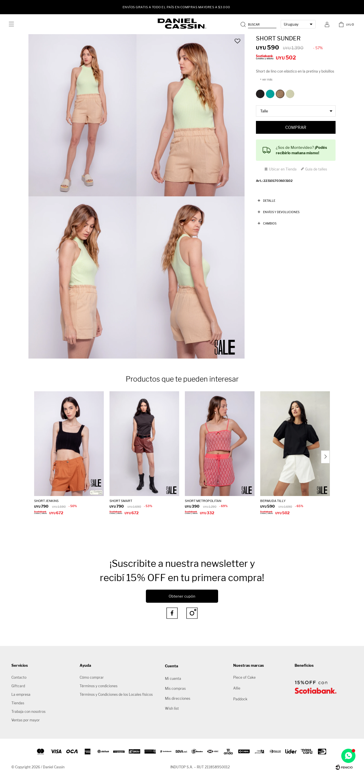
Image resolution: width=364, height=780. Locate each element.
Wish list (172, 708)
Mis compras (175, 688)
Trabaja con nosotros (28, 711)
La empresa (20, 694)
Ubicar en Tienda (283, 169)
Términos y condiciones (98, 686)
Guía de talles (316, 169)
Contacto (18, 677)
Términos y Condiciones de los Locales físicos (116, 694)
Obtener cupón (182, 596)
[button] (259, 24)
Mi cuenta (173, 678)
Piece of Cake (244, 677)
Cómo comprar (92, 677)
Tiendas (17, 703)
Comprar (295, 127)
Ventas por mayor (25, 720)
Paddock (240, 699)
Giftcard (18, 686)
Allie (236, 688)
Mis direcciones (177, 698)
